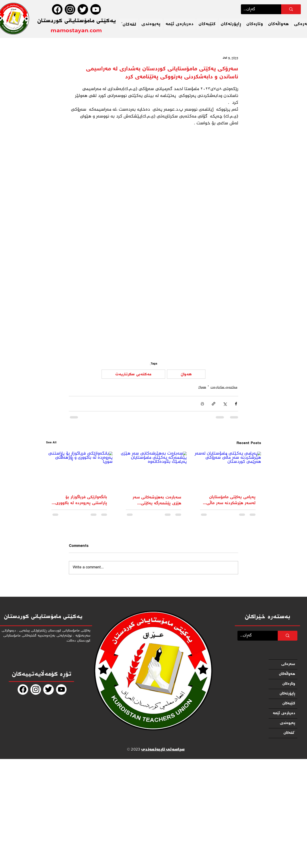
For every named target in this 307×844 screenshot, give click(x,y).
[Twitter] (83, 9)
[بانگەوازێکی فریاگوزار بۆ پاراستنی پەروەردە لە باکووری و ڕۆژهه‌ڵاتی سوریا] (79, 470)
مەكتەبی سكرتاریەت (133, 374)
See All (51, 443)
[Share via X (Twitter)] (225, 404)
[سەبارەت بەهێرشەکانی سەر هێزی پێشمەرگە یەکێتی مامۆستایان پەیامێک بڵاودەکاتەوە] (153, 470)
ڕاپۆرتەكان (287, 694)
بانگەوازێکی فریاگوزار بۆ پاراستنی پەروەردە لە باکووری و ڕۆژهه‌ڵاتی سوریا (79, 500)
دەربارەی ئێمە (284, 713)
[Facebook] (57, 9)
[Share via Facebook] (236, 404)
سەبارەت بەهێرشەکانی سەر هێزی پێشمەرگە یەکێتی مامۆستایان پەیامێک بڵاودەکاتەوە (156, 500)
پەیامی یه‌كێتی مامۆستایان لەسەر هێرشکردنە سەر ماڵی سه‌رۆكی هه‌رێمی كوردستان (231, 500)
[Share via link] (213, 404)
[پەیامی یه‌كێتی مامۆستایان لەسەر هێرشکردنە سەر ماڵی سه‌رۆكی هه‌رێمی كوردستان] (227, 470)
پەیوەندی (287, 723)
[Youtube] (95, 9)
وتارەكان (288, 684)
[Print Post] (202, 404)
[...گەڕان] (258, 9)
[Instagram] (70, 9)
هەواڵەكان (287, 674)
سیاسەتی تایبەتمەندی (163, 749)
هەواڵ (186, 374)
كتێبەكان (288, 703)
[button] (128, 24)
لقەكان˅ (289, 733)
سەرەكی (288, 664)
